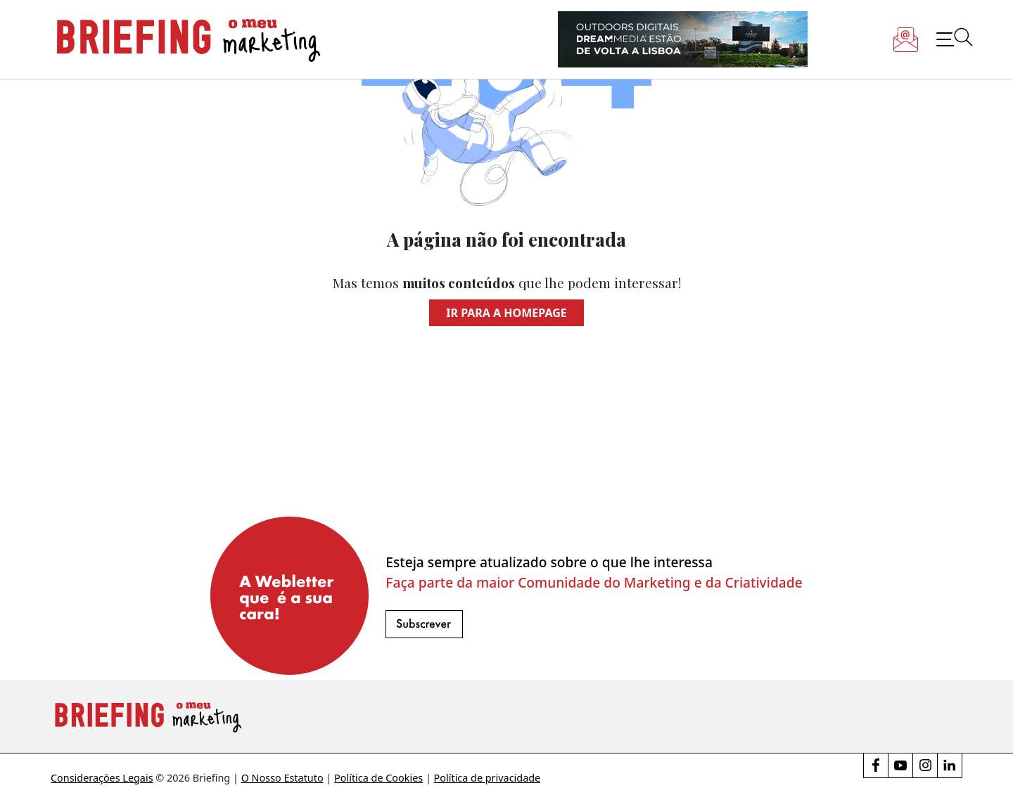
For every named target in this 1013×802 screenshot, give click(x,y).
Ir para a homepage (506, 313)
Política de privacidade (487, 777)
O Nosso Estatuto (282, 777)
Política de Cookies (378, 777)
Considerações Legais (102, 777)
